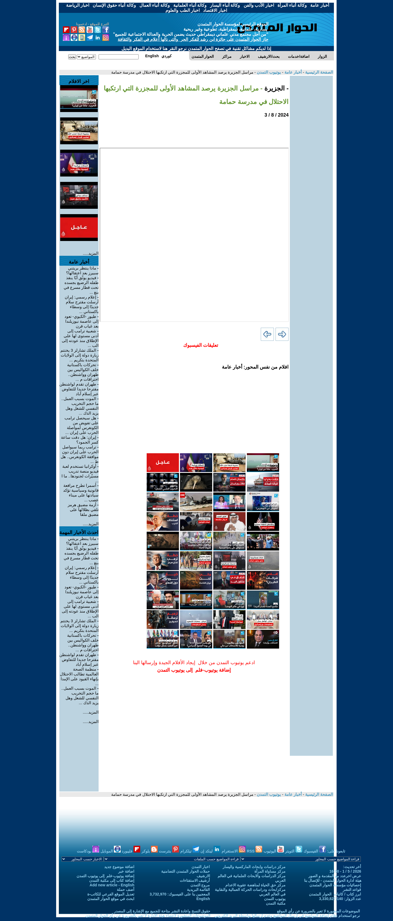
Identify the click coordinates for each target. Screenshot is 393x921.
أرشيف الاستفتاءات (195, 880)
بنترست (169, 851)
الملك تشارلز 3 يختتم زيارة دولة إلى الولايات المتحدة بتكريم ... (79, 355)
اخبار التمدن (201, 867)
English (203, 899)
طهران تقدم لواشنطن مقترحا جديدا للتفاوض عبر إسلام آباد (79, 389)
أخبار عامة (292, 72)
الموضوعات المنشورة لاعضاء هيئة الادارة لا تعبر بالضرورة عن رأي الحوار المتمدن (148, 915)
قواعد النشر (352, 889)
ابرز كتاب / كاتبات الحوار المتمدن (335, 894)
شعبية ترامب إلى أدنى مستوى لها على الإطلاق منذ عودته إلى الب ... (80, 338)
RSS (254, 851)
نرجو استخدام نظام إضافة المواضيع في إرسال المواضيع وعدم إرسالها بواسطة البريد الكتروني (287, 915)
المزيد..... (91, 253)
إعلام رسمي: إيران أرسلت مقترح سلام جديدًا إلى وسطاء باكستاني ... (82, 304)
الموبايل (110, 851)
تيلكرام (189, 851)
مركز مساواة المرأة (270, 871)
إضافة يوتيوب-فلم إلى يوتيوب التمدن (105, 876)
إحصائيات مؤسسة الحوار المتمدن (335, 885)
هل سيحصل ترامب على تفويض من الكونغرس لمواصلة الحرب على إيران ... (81, 425)
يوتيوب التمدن (268, 72)
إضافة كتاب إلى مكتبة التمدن (111, 880)
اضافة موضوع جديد (119, 867)
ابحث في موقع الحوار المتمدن (110, 899)
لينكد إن (210, 851)
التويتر (293, 851)
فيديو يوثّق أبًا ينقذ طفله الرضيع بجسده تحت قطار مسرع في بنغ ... (81, 284)
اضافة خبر (126, 871)
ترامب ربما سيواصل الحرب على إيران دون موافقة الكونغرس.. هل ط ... (80, 454)
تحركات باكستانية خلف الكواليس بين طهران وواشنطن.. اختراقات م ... (83, 372)
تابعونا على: (336, 851)
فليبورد (131, 851)
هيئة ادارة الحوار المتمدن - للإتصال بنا (332, 880)
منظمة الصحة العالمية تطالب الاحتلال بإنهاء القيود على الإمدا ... (79, 676)
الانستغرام (234, 851)
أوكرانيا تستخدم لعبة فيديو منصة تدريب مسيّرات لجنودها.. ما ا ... (80, 473)
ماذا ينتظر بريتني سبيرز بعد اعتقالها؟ (82, 270)
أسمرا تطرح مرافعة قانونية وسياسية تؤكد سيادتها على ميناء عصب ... (81, 492)
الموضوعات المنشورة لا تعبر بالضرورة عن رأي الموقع (318, 911)
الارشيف (203, 876)
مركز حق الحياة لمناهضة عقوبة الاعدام (255, 885)
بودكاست (88, 851)
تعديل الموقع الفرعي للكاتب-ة (110, 894)
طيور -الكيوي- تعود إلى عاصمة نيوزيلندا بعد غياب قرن (81, 321)
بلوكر (150, 851)
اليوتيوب (274, 851)
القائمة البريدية (198, 889)
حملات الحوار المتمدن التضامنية (185, 871)
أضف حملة (125, 889)
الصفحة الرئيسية (318, 72)
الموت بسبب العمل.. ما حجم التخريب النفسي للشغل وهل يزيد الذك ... (80, 405)
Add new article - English (112, 885)
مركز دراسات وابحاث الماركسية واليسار (254, 867)
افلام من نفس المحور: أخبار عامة (255, 367)
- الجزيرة (275, 88)
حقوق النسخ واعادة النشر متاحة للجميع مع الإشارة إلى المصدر (162, 911)
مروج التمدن (200, 885)
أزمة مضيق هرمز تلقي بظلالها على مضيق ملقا (83, 509)
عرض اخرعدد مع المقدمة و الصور (334, 876)
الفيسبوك (315, 851)
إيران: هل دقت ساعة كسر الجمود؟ (80, 439)
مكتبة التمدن (276, 903)
